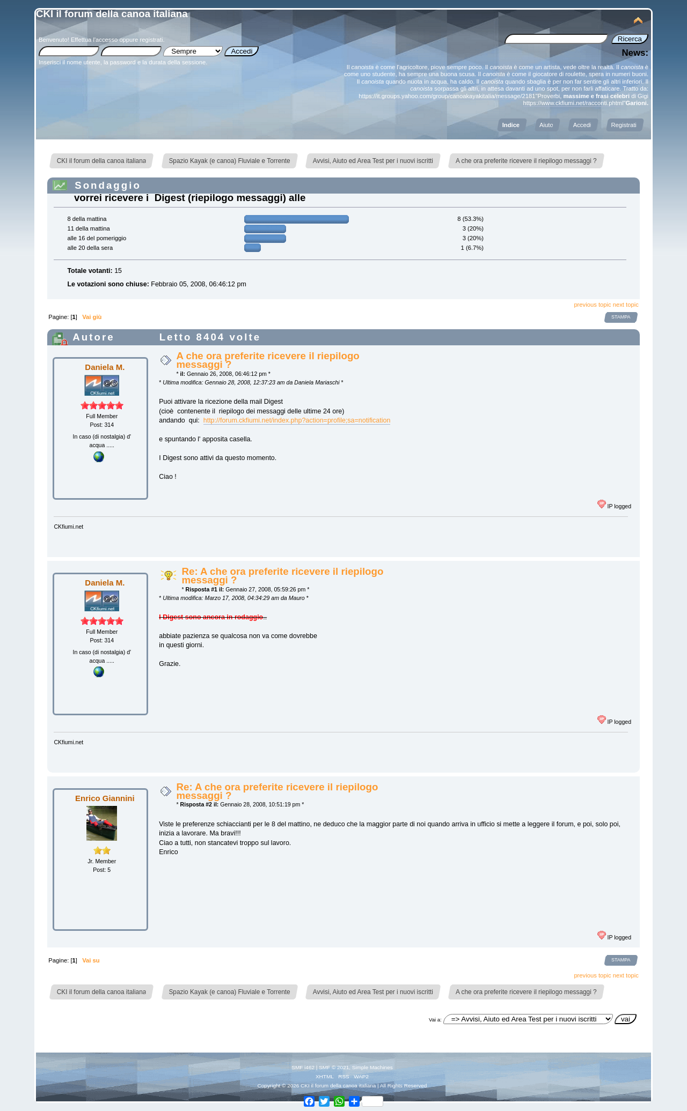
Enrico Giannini (105, 798)
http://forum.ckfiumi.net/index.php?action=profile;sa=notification (297, 420)
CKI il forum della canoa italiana (112, 13)
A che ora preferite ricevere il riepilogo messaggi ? (267, 360)
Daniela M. (105, 367)
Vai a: (435, 1020)
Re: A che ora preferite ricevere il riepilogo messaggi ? (282, 576)
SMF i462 (303, 1067)
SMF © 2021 (334, 1067)
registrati (151, 39)
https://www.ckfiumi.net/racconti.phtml (573, 103)
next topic (626, 304)
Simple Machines (372, 1067)
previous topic (592, 304)
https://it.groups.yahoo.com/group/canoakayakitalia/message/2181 (447, 96)
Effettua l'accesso (94, 39)
